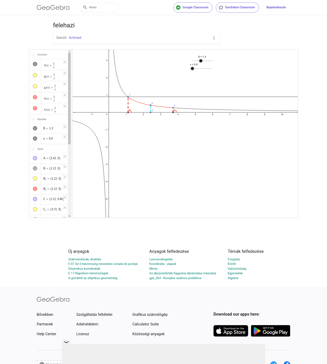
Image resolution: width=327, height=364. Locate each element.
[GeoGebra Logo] (53, 7)
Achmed (75, 38)
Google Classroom (192, 7)
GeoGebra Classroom (236, 7)
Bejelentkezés (276, 7)
